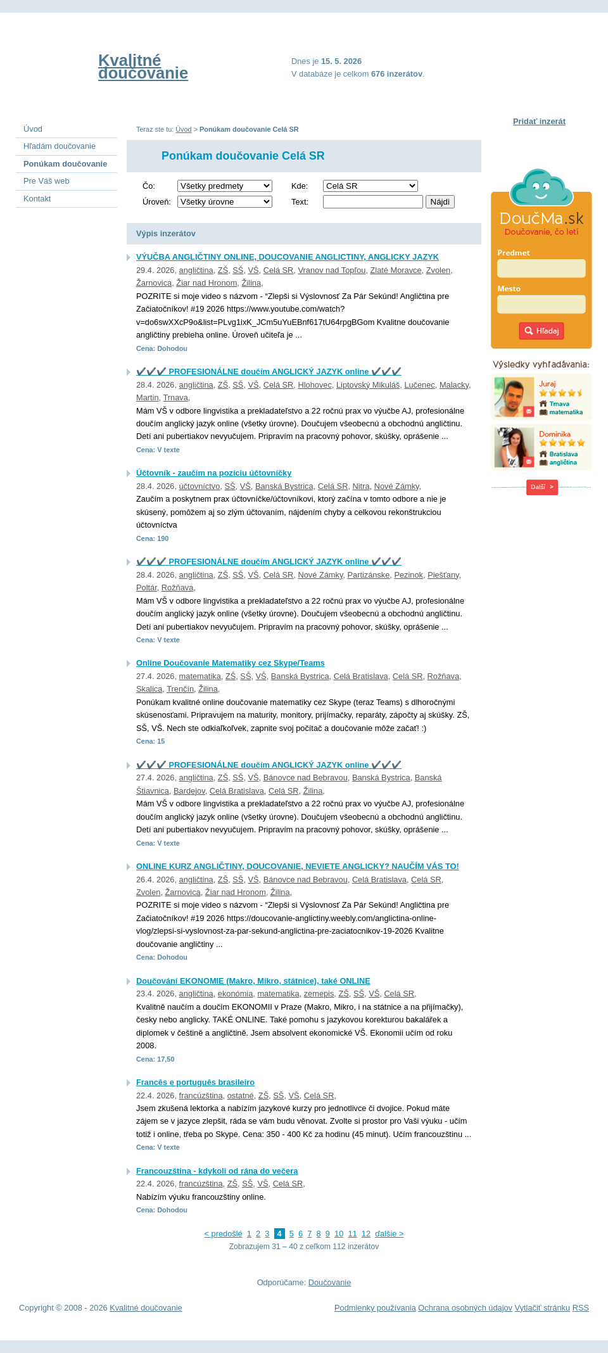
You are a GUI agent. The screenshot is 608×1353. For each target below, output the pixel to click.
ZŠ (223, 270)
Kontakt (37, 198)
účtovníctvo (199, 486)
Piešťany (443, 575)
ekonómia (235, 993)
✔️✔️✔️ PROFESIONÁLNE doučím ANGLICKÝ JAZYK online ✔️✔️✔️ (269, 371)
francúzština (201, 1095)
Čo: (148, 186)
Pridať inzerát (539, 121)
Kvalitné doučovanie (143, 66)
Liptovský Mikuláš (368, 385)
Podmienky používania (375, 1307)
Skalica (149, 689)
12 (366, 1233)
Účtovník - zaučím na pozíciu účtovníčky (213, 473)
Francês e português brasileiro (195, 1082)
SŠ (237, 270)
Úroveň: (156, 201)
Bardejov (189, 791)
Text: (299, 201)
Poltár (146, 587)
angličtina (196, 270)
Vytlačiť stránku (543, 1307)
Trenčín (180, 689)
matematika (200, 676)
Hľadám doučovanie (59, 146)
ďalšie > (389, 1233)
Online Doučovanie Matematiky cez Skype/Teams (230, 663)
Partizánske (368, 575)
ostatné (240, 1095)
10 (338, 1233)
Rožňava (178, 587)
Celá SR (278, 270)
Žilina (251, 283)
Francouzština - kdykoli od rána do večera (217, 1171)
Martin (147, 397)
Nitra (361, 486)
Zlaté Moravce (396, 270)
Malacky (454, 385)
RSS (581, 1307)
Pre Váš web (46, 181)
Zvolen (438, 270)
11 (352, 1233)
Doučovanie (330, 1282)
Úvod (183, 129)
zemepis (319, 993)
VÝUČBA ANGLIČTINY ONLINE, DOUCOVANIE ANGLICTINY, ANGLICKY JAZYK (287, 257)
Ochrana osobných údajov (465, 1307)
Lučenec (419, 385)
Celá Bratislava (361, 676)
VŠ (253, 270)
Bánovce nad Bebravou (305, 777)
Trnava (175, 397)
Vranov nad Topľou (331, 270)
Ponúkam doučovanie (65, 163)
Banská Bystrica (284, 486)
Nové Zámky (396, 486)
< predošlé (224, 1233)
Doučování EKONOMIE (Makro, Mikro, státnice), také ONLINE (253, 981)
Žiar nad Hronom (206, 283)
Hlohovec (314, 385)
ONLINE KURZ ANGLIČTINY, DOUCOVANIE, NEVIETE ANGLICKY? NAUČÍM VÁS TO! (297, 866)
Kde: (299, 186)
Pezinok (408, 575)
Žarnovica (154, 283)
